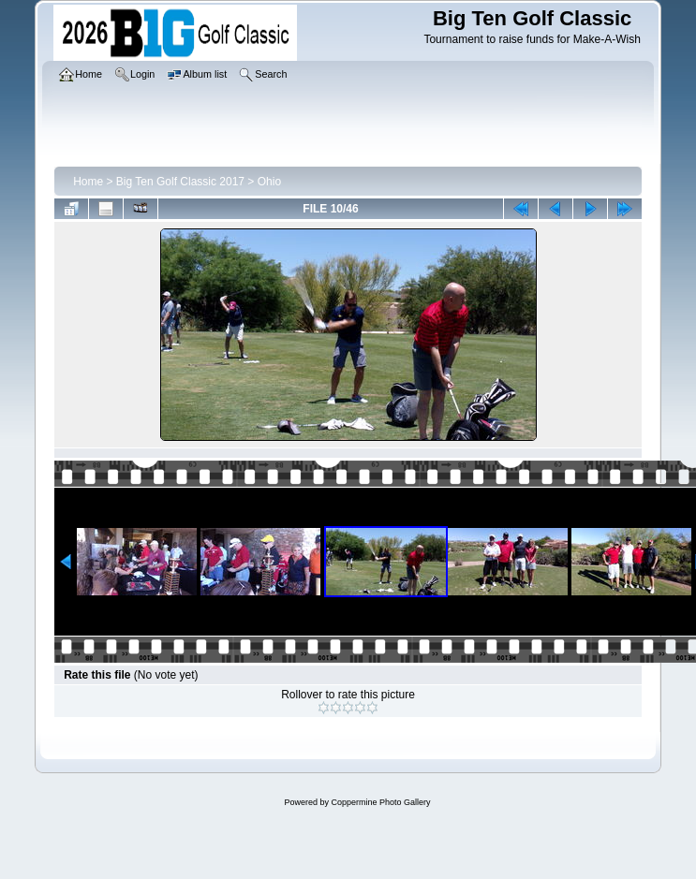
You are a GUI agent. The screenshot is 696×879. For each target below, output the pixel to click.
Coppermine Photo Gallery (380, 802)
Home (88, 181)
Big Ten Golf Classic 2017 (180, 181)
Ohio (269, 181)
